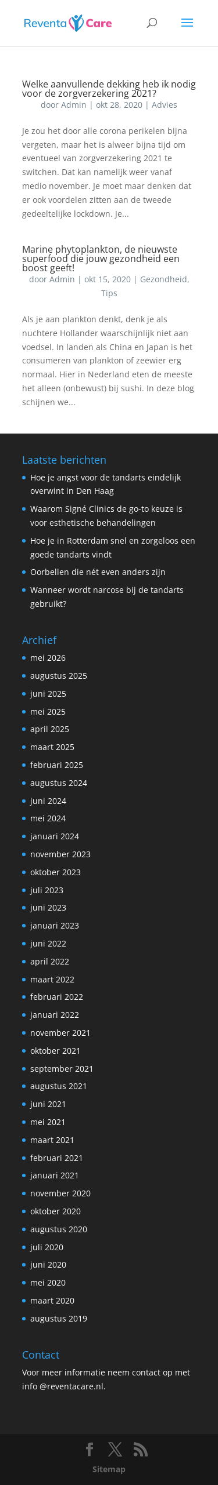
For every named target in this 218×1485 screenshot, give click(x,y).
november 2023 (60, 854)
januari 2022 (54, 1014)
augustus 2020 (58, 1229)
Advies (164, 104)
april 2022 (49, 961)
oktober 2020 (55, 1211)
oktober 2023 (55, 872)
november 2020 (60, 1193)
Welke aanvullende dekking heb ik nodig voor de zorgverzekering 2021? (109, 89)
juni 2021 (48, 1103)
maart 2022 (52, 979)
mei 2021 (48, 1121)
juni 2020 (48, 1264)
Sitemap (109, 1469)
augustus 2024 (58, 782)
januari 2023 (54, 925)
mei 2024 (48, 818)
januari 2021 (54, 1175)
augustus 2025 (58, 675)
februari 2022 (56, 996)
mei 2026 (48, 657)
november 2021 (60, 1032)
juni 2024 (48, 800)
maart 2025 (52, 746)
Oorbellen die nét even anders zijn (98, 571)
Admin (74, 104)
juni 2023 (48, 907)
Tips (109, 293)
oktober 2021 (55, 1050)
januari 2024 (54, 836)
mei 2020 (48, 1282)
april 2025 (49, 728)
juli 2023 (46, 890)
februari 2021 (56, 1157)
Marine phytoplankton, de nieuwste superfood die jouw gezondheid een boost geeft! (101, 258)
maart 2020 (52, 1300)
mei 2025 (48, 711)
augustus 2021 (58, 1085)
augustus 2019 (58, 1318)
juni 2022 (48, 943)
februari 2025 (56, 764)
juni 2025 (48, 693)
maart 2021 (52, 1139)
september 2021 (62, 1068)
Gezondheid (163, 279)
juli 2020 (46, 1247)
